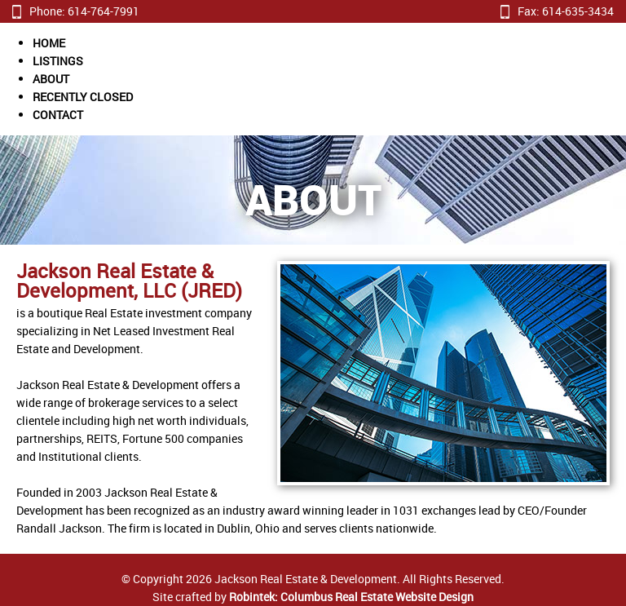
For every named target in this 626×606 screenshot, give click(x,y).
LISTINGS (58, 61)
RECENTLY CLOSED (83, 96)
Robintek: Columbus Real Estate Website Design (351, 596)
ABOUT (51, 78)
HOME (49, 43)
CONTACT (58, 114)
